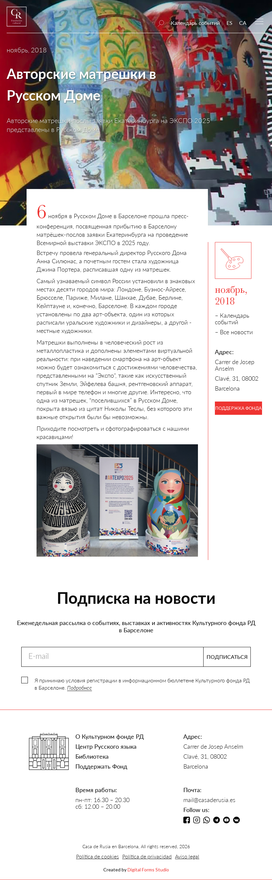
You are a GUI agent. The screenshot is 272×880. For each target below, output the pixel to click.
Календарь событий (195, 23)
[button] (259, 20)
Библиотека (92, 756)
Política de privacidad (147, 856)
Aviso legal (187, 856)
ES (229, 23)
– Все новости (234, 332)
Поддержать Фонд (101, 766)
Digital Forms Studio (148, 869)
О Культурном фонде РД (109, 736)
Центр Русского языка (105, 746)
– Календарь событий (232, 318)
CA (242, 23)
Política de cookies (97, 856)
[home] (17, 20)
